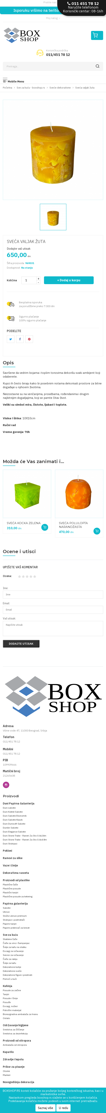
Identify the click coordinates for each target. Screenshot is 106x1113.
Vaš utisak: (9, 618)
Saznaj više (45, 1108)
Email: (6, 603)
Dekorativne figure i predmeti (17, 974)
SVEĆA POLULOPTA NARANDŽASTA (73, 525)
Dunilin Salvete (10, 827)
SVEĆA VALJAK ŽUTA (26, 241)
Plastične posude (12, 888)
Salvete (6, 907)
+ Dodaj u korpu (68, 280)
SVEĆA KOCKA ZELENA (24, 523)
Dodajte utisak (21, 643)
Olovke (6, 1071)
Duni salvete (9, 807)
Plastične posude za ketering (17, 896)
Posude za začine (12, 990)
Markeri (6, 1075)
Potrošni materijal (12, 1010)
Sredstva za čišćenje (13, 1029)
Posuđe (7, 1002)
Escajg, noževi (10, 1006)
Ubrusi (6, 911)
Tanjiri (6, 994)
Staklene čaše (10, 939)
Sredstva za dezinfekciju (15, 1033)
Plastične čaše (10, 884)
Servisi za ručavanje (13, 955)
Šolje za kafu (9, 963)
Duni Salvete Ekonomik (15, 815)
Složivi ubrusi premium (15, 915)
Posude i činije (10, 998)
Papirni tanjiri (9, 923)
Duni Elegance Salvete (14, 831)
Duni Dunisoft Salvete (14, 823)
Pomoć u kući (10, 978)
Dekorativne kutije (12, 967)
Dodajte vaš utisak (19, 248)
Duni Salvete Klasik (13, 819)
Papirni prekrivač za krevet (16, 927)
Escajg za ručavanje (13, 951)
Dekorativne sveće (12, 971)
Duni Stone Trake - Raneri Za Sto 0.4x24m (24, 835)
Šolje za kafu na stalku (14, 947)
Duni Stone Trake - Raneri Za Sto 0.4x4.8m (25, 839)
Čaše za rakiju (10, 959)
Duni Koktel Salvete (13, 811)
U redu (63, 1108)
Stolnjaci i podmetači (14, 919)
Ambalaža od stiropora (15, 1044)
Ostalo (6, 1018)
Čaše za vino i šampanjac (16, 943)
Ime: (5, 588)
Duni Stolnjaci (10, 843)
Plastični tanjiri (10, 892)
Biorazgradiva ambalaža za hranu (20, 1014)
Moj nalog (53, 18)
